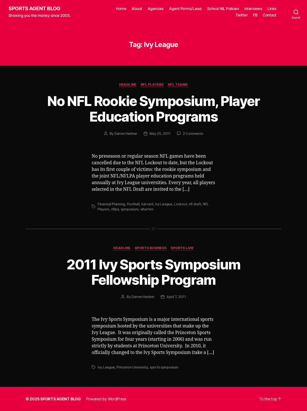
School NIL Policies (223, 8)
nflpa (115, 209)
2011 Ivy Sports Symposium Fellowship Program (153, 272)
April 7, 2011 (176, 297)
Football (133, 204)
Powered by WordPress (106, 399)
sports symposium (164, 367)
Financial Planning (111, 204)
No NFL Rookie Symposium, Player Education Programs (153, 109)
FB (255, 15)
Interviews (253, 8)
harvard (147, 204)
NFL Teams (178, 85)
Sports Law (182, 248)
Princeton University (132, 367)
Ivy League (163, 204)
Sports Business (151, 248)
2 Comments (193, 133)
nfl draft (195, 204)
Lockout (180, 204)
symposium (130, 209)
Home (121, 8)
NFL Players (152, 85)
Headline (127, 85)
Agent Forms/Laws (185, 8)
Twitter (241, 15)
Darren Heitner (125, 133)
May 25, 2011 (160, 133)
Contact (270, 15)
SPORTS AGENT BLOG (34, 8)
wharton (146, 209)
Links (272, 8)
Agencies (156, 8)
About (137, 8)
